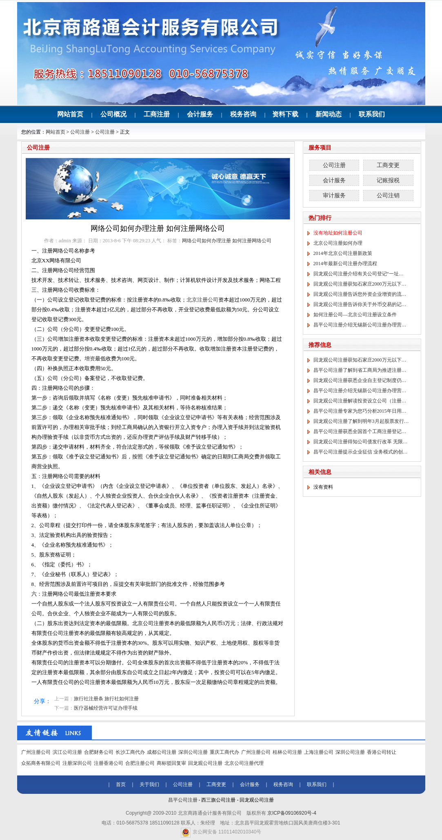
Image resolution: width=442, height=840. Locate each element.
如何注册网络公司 (251, 241)
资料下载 (285, 114)
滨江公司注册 (67, 752)
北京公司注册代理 (244, 763)
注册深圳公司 (77, 763)
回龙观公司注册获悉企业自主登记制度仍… (359, 380)
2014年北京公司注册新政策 (342, 253)
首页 (121, 784)
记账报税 (388, 180)
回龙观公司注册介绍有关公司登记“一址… (358, 274)
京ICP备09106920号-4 (291, 813)
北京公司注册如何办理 (337, 243)
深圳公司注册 (193, 752)
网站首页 (70, 114)
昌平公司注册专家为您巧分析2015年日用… (359, 411)
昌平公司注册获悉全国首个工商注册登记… (359, 431)
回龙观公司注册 (205, 763)
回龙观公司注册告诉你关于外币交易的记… (359, 304)
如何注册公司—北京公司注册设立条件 (355, 314)
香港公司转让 (381, 752)
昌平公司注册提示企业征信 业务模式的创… (360, 452)
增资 (89, 358)
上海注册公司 (318, 752)
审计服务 (334, 195)
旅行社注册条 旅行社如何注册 (106, 698)
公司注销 (388, 195)
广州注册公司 (36, 752)
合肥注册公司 (140, 763)
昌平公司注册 (183, 800)
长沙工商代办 (130, 752)
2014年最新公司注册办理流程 (345, 263)
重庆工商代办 (224, 752)
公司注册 (80, 132)
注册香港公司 (108, 763)
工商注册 (157, 114)
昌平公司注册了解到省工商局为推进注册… (359, 370)
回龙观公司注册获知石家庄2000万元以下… (359, 284)
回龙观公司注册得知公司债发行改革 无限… (360, 442)
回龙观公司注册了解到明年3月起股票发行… (361, 421)
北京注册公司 (202, 300)
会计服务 (200, 114)
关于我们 (149, 784)
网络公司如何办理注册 (206, 241)
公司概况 (113, 114)
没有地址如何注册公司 (337, 233)
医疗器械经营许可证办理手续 (106, 708)
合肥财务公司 (98, 752)
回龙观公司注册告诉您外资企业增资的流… (359, 294)
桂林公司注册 (287, 752)
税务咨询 (243, 114)
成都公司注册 (161, 752)
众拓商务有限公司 (40, 763)
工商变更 (388, 165)
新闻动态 (328, 114)
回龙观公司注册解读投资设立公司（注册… (359, 401)
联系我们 (372, 114)
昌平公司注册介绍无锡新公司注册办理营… (359, 325)
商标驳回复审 (171, 763)
